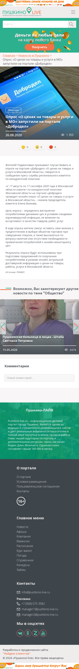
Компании (24, 536)
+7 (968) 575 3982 (33, 604)
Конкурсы (23, 565)
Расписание (25, 546)
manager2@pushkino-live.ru (40, 615)
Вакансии (23, 541)
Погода (21, 555)
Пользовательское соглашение (38, 486)
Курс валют (24, 551)
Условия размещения (31, 482)
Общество (13, 110)
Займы (21, 570)
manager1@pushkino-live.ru (40, 609)
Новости (22, 527)
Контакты (23, 491)
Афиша (21, 532)
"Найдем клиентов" (16, 653)
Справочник (25, 560)
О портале (24, 477)
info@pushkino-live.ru (36, 592)
